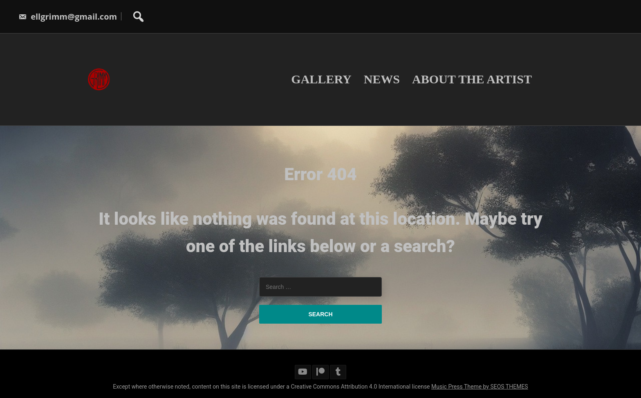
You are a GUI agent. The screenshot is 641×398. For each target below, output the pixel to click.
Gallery (321, 79)
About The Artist (472, 79)
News (382, 79)
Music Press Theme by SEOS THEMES (479, 386)
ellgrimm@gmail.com (67, 16)
